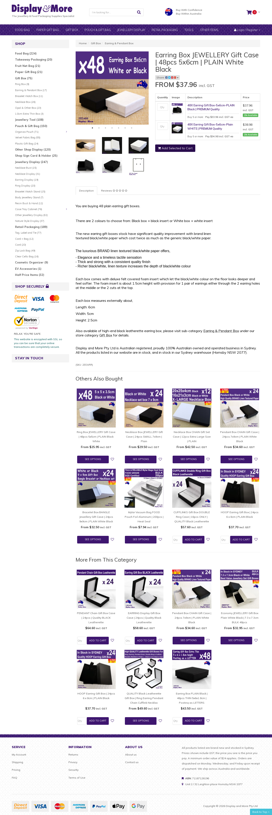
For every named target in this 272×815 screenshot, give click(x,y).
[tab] (114, 190)
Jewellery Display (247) (31, 162)
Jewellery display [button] (131, 30)
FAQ (14, 777)
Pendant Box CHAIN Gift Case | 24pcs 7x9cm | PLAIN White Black (239, 436)
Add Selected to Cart (175, 148)
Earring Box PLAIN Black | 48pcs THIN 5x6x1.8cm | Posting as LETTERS (191, 698)
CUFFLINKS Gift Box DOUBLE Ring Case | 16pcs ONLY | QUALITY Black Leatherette (191, 517)
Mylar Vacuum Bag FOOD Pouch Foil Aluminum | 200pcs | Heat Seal (144, 517)
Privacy (72, 762)
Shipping (17, 762)
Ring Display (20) (25, 185)
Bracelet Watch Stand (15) (30, 191)
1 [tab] (92, 128)
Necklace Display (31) (27, 173)
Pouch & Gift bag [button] (98, 30)
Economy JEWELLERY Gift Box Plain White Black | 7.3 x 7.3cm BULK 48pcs (239, 617)
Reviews (114, 190)
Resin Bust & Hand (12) (29, 203)
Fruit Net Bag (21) (27, 66)
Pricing (16, 769)
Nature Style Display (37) (29, 220)
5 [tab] (118, 128)
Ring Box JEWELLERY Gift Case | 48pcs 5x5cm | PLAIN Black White (96, 436)
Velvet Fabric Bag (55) (27, 137)
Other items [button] (209, 30)
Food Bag (22, 30)
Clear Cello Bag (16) (27, 256)
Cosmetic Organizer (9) (31, 262)
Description (86, 190)
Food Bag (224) (26, 53)
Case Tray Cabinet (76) (28, 209)
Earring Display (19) (26, 179)
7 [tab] (131, 128)
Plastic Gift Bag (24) (26, 143)
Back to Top (261, 811)
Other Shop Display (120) (33, 149)
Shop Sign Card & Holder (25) (36, 155)
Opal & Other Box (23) (28, 107)
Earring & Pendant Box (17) (31, 90)
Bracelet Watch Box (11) (29, 96)
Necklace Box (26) (25, 102)
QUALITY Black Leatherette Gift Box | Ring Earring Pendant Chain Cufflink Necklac (144, 698)
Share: (167, 77)
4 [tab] (112, 128)
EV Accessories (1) (28, 268)
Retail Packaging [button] (165, 30)
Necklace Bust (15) (26, 167)
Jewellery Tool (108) (29, 119)
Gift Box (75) (23, 78)
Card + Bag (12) (24, 238)
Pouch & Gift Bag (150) (31, 126)
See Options (93, 459)
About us (131, 754)
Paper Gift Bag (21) (28, 72)
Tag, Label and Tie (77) (28, 232)
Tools (189, 30)
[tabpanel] (112, 88)
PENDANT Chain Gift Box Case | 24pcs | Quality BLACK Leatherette (96, 617)
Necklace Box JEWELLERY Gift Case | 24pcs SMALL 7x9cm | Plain (144, 436)
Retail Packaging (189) (31, 227)
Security (73, 769)
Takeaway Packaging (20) (33, 59)
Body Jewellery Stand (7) (29, 197)
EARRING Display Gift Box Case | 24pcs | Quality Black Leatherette (144, 617)
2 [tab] (99, 128)
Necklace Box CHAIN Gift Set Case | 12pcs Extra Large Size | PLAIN (192, 436)
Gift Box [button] (72, 30)
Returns (73, 754)
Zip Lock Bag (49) (25, 250)
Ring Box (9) (22, 84)
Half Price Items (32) (29, 275)
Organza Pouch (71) (27, 131)
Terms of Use (76, 777)
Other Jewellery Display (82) (31, 215)
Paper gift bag (47, 30)
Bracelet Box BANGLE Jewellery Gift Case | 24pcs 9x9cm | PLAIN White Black (96, 517)
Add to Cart (193, 539)
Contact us (132, 762)
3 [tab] (105, 128)
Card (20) (20, 244)
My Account (19, 754)
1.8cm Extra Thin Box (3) (29, 113)
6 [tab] (125, 128)
